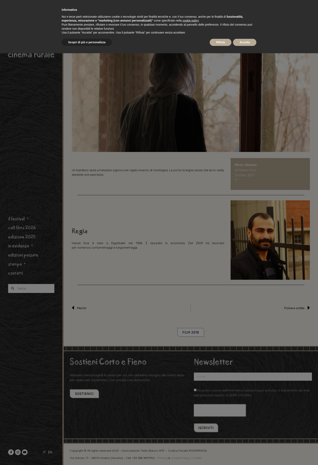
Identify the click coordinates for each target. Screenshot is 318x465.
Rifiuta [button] (220, 42)
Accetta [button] (245, 42)
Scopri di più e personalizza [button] (86, 42)
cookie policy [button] (191, 20)
